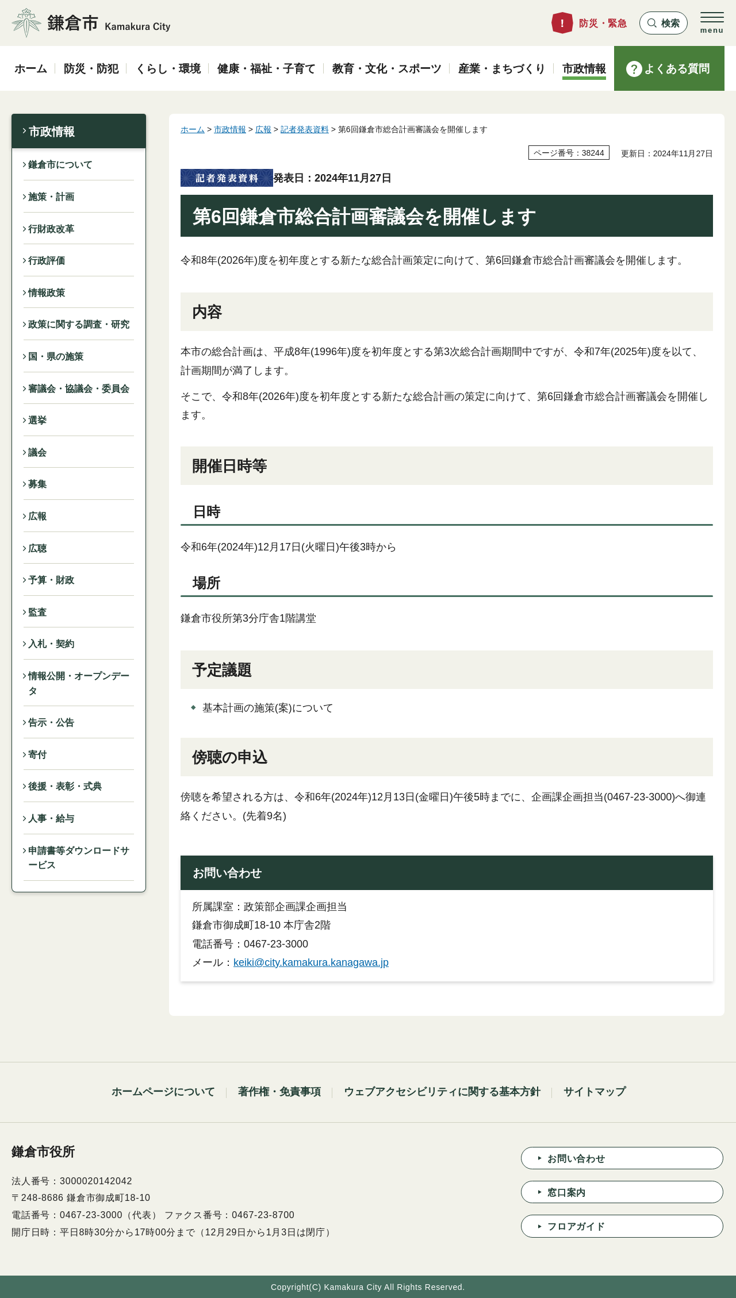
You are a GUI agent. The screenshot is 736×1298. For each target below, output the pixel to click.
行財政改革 (51, 229)
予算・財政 (51, 580)
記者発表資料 (305, 129)
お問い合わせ (576, 1159)
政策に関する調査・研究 (78, 324)
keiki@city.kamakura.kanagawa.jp (311, 962)
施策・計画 (51, 197)
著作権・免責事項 (279, 1091)
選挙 (37, 420)
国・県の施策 (55, 356)
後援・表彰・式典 (65, 786)
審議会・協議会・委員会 (78, 389)
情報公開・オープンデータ (78, 683)
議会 (37, 452)
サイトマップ (595, 1091)
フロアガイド (576, 1226)
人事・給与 (51, 818)
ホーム (193, 129)
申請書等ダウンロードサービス (78, 858)
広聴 (37, 548)
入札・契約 (51, 644)
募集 (37, 484)
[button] (663, 22)
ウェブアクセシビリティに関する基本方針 (442, 1091)
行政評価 (46, 260)
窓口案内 (566, 1192)
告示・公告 (51, 722)
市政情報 (52, 131)
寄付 (37, 755)
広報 (37, 516)
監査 (37, 612)
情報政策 (46, 293)
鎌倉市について (60, 165)
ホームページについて (163, 1091)
